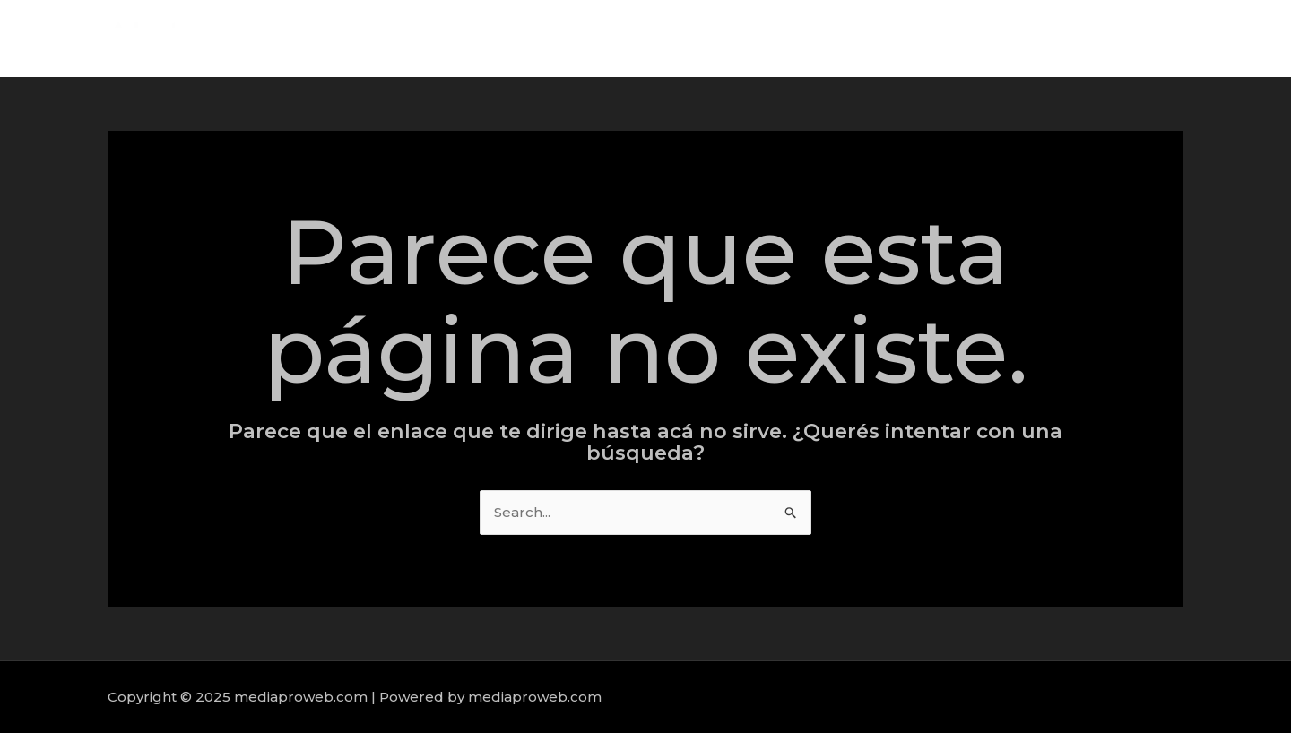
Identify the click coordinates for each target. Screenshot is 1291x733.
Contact (1218, 38)
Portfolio (1135, 38)
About (971, 38)
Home (901, 38)
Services (1049, 38)
